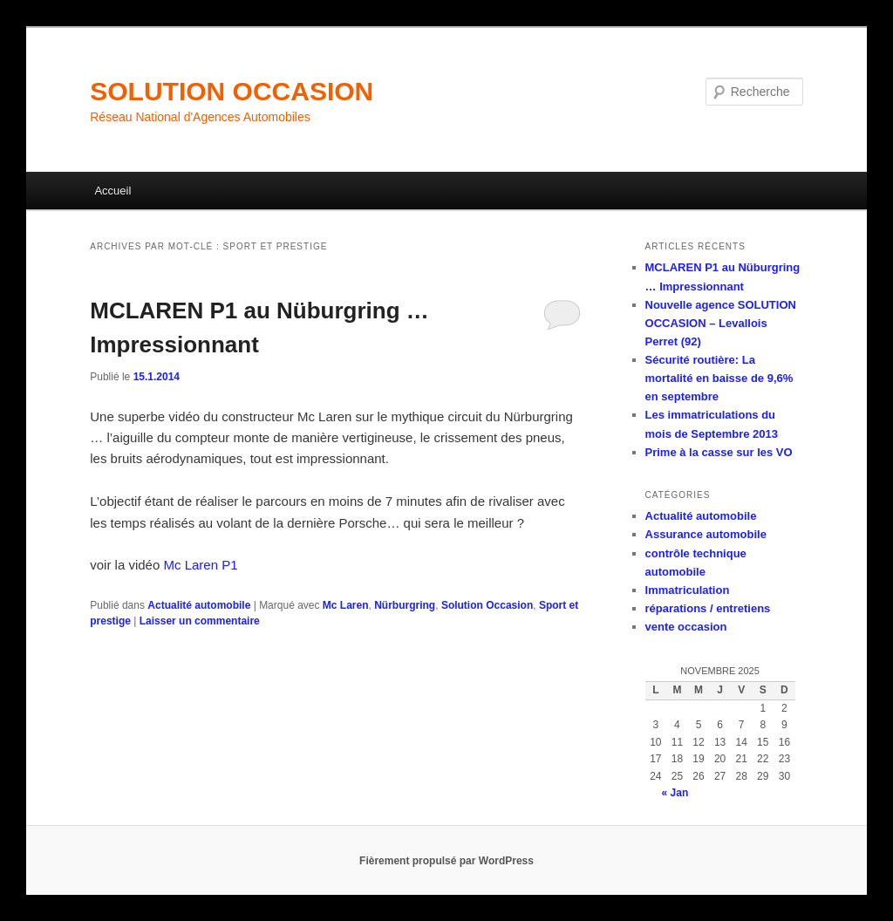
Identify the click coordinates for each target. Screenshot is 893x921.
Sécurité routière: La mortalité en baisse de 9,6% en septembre (719, 378)
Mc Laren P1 (200, 564)
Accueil (112, 190)
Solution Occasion (487, 605)
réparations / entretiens (708, 608)
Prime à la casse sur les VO (719, 452)
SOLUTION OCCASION (231, 91)
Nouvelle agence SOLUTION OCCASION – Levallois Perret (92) (720, 323)
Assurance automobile (706, 534)
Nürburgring (404, 605)
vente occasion (686, 626)
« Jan (675, 793)
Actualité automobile (198, 605)
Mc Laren (346, 605)
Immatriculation (687, 590)
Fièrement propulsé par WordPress (446, 861)
